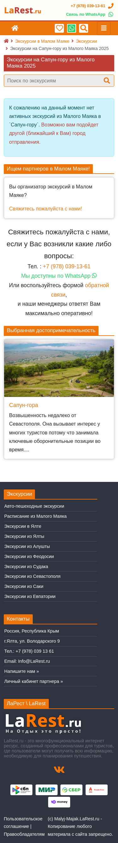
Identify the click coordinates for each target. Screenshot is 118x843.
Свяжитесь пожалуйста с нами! (45, 208)
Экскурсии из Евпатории (30, 596)
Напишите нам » (21, 671)
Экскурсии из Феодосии (29, 556)
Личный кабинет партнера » (33, 681)
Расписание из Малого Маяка (35, 516)
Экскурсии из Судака (26, 566)
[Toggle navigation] (104, 28)
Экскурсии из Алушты (27, 546)
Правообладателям (24, 834)
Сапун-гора (23, 405)
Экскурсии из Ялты (24, 536)
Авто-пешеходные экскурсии (34, 506)
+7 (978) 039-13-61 (66, 266)
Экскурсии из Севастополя (32, 576)
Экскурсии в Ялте (23, 526)
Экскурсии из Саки (23, 586)
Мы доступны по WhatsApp (59, 276)
